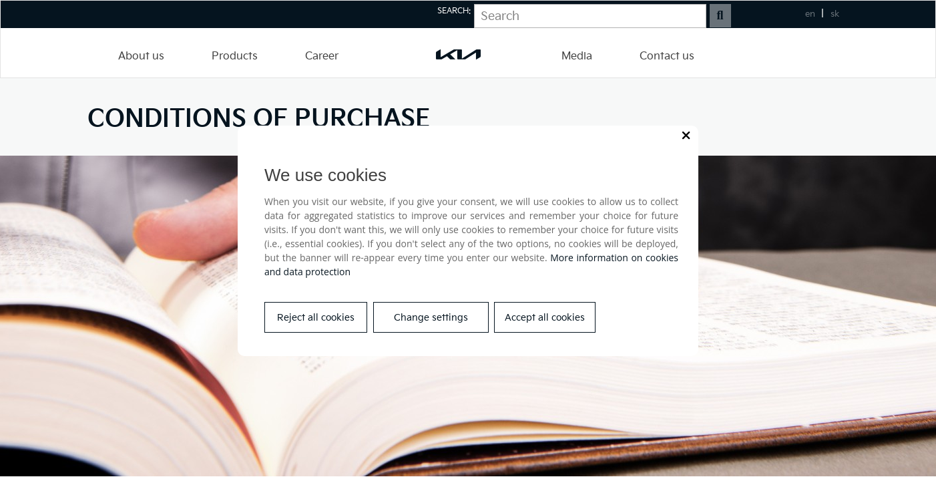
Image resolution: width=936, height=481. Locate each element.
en (810, 14)
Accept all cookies (545, 317)
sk (835, 14)
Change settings (431, 317)
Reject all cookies (316, 317)
